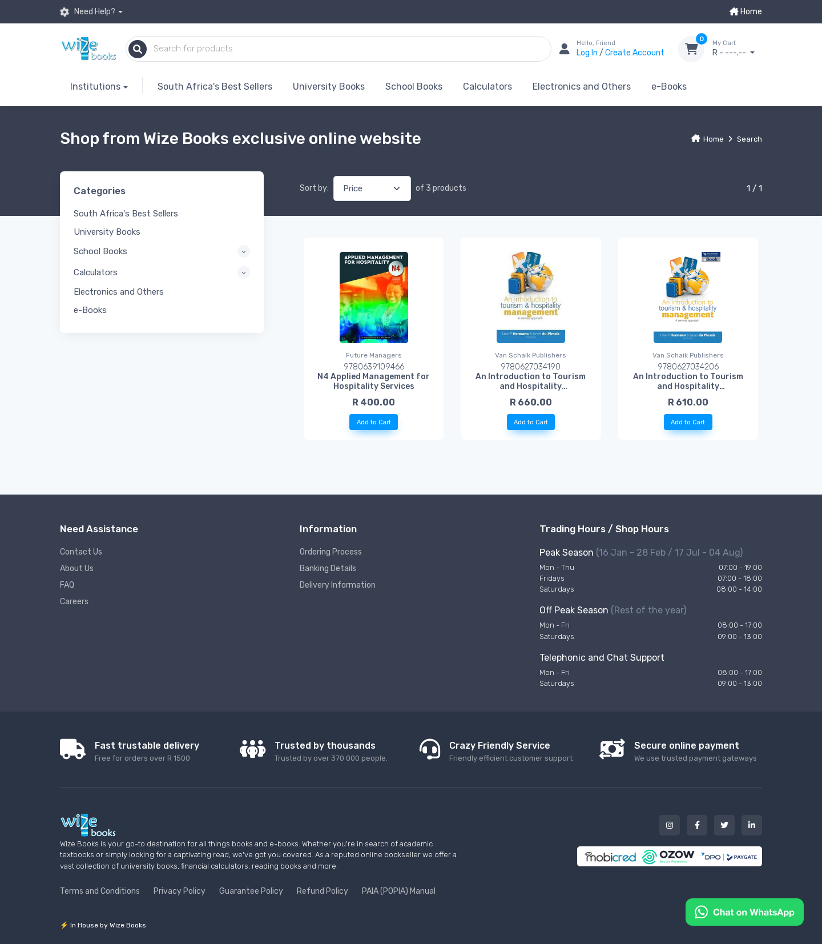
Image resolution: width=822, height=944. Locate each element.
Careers (74, 601)
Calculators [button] (96, 272)
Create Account (634, 53)
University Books (329, 86)
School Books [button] (100, 251)
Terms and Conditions (100, 891)
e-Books (669, 86)
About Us (77, 568)
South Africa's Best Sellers (215, 86)
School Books (413, 86)
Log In (588, 53)
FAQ (67, 585)
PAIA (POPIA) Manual (399, 891)
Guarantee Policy (251, 891)
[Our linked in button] (752, 825)
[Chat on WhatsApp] (745, 911)
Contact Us (81, 552)
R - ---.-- (737, 48)
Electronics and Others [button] (119, 292)
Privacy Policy (180, 891)
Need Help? (87, 12)
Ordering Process (331, 552)
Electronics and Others (582, 86)
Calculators (487, 86)
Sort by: (314, 188)
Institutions (95, 86)
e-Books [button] (90, 310)
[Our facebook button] (697, 825)
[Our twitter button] (724, 825)
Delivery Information (338, 585)
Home (746, 12)
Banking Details (328, 568)
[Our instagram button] (669, 825)
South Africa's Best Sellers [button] (126, 213)
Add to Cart (374, 422)
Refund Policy (322, 891)
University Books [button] (107, 232)
